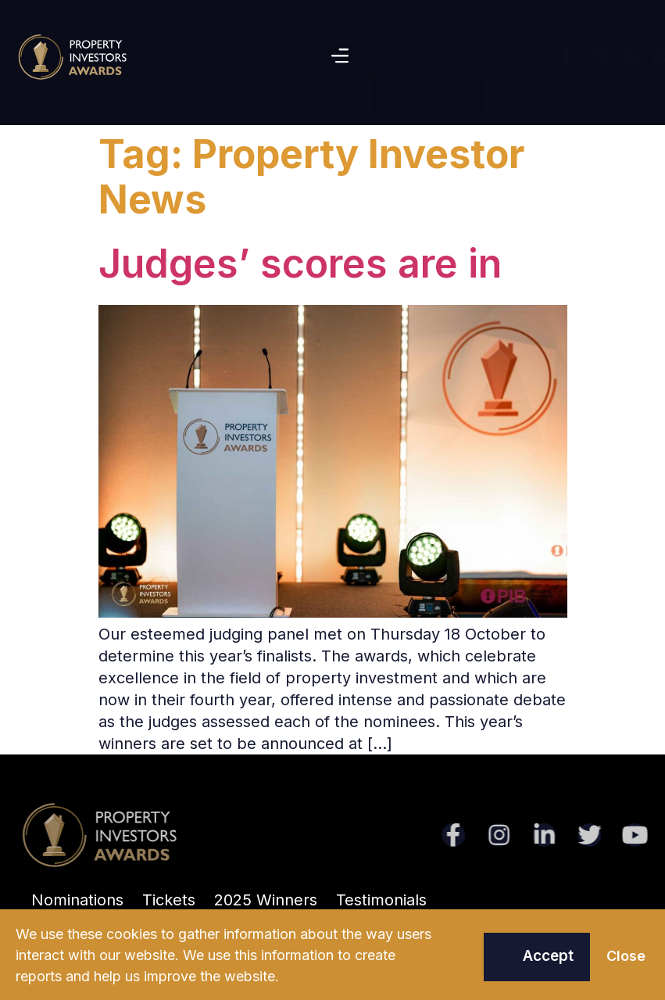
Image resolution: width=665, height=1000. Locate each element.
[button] (340, 57)
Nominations (77, 900)
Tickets (168, 900)
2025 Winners (265, 900)
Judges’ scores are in (300, 263)
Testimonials (381, 900)
